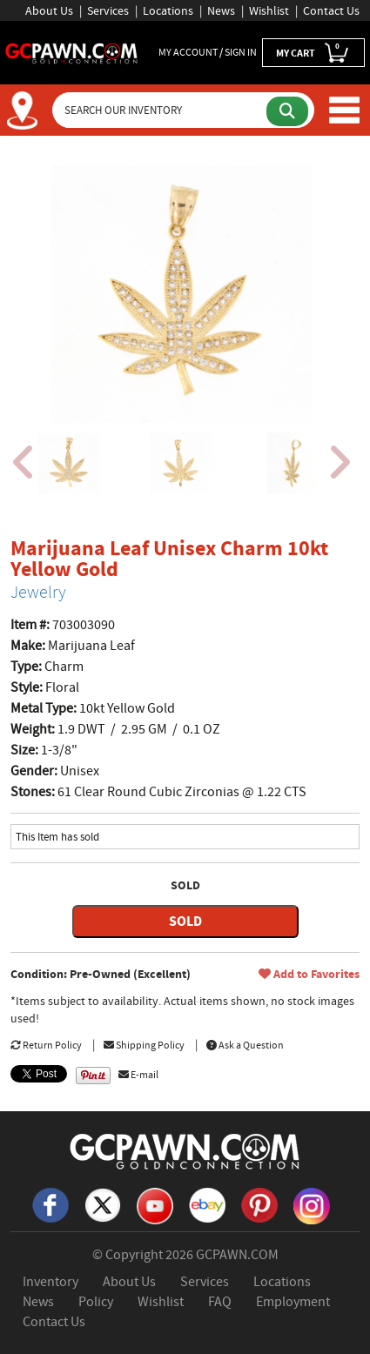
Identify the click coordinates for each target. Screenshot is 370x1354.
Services (108, 10)
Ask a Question (245, 1045)
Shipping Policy (144, 1045)
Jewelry (38, 592)
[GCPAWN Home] (185, 1150)
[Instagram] (311, 1204)
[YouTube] (155, 1204)
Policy (95, 1301)
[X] (102, 1204)
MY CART (313, 52)
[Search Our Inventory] (161, 110)
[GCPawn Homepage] (71, 52)
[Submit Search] (287, 111)
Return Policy (46, 1045)
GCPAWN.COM (237, 1255)
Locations (168, 10)
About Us (49, 10)
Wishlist (269, 10)
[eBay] (207, 1204)
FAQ (220, 1301)
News (221, 10)
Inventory (50, 1281)
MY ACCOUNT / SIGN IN (207, 52)
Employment (293, 1301)
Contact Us (331, 10)
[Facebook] (50, 1204)
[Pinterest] (259, 1204)
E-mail (138, 1075)
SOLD (185, 921)
